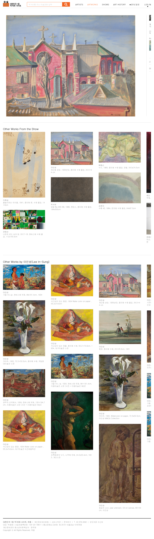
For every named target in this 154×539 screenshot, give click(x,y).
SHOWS (105, 4)
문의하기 (67, 522)
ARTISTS (79, 4)
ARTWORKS (92, 4)
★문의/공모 (134, 4)
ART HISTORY (119, 4)
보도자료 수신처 (96, 522)
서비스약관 (56, 522)
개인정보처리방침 (41, 522)
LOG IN (147, 4)
